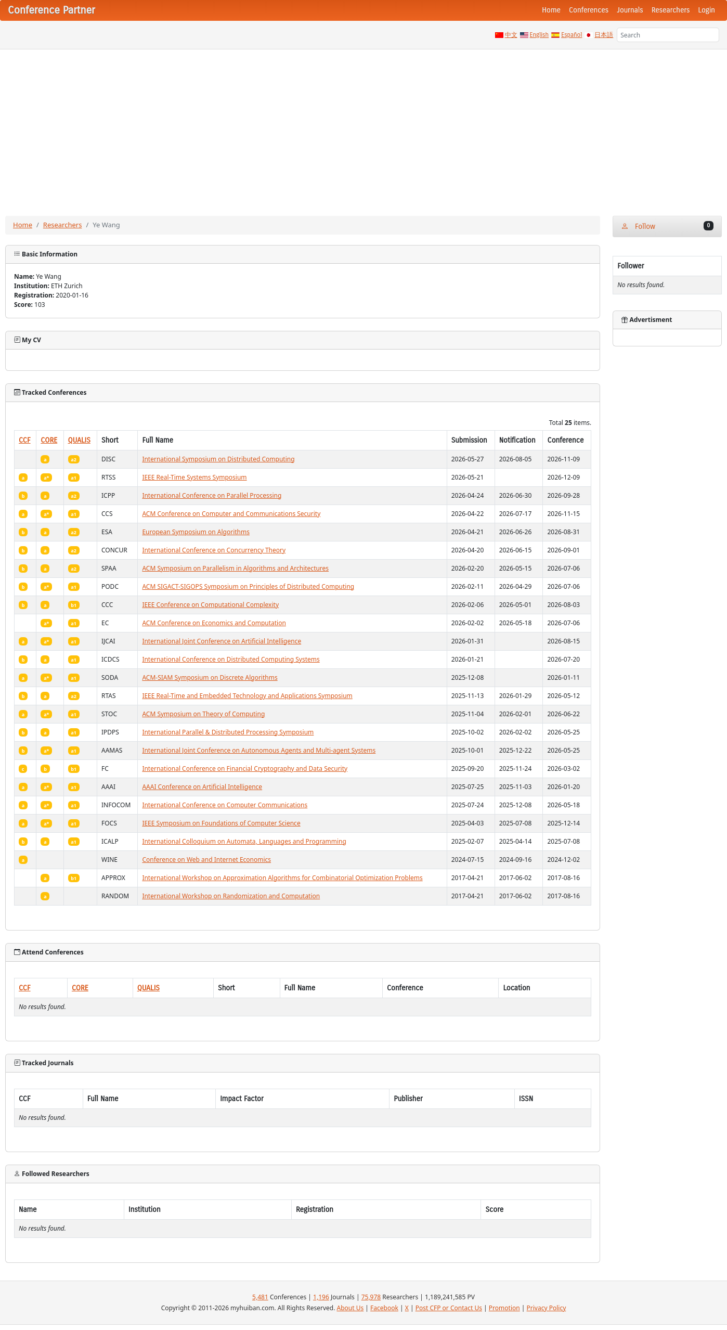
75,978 (371, 1297)
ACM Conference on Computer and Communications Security (231, 513)
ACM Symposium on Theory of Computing (203, 713)
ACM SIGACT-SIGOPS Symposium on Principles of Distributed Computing (248, 586)
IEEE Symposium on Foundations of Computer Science (221, 823)
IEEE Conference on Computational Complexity (210, 604)
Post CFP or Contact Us (449, 1307)
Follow (667, 226)
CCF (25, 440)
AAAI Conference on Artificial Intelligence (202, 786)
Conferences (588, 10)
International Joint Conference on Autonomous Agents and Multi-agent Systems (258, 750)
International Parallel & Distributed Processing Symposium (228, 732)
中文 (511, 34)
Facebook (384, 1307)
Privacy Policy (546, 1307)
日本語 (603, 34)
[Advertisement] (363, 127)
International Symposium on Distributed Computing (218, 459)
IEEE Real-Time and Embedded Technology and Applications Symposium (247, 695)
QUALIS (79, 440)
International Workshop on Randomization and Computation (231, 896)
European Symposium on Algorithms (196, 531)
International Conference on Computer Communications (224, 804)
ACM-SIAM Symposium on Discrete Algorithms (209, 677)
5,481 (260, 1297)
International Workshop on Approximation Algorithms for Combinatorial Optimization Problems (282, 877)
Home (551, 10)
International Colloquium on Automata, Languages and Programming (244, 841)
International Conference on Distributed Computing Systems (230, 659)
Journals (630, 10)
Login (706, 10)
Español (571, 34)
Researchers (671, 10)
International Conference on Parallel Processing (211, 495)
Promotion (504, 1307)
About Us (350, 1307)
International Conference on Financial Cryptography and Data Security (244, 768)
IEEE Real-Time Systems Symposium (194, 477)
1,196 (321, 1297)
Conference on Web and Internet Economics (206, 859)
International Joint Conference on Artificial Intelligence (221, 641)
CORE (49, 440)
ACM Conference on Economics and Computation (214, 622)
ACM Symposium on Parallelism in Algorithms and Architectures (235, 568)
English (539, 34)
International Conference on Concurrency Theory (213, 550)
